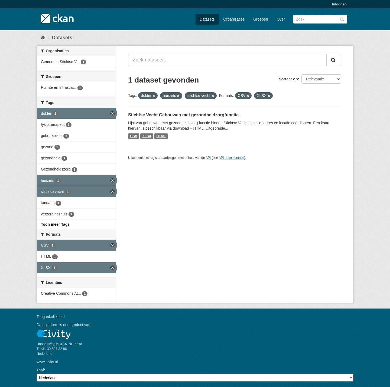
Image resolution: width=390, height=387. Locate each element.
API (208, 158)
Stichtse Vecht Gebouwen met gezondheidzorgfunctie (183, 115)
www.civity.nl (47, 362)
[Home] (43, 37)
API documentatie (231, 158)
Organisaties (234, 19)
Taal (40, 370)
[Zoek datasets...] (227, 60)
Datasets (207, 19)
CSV (133, 136)
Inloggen (339, 4)
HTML (161, 136)
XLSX (146, 136)
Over (281, 19)
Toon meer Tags (55, 224)
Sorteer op (288, 79)
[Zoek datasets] (320, 19)
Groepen (260, 19)
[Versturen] (342, 19)
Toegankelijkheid (51, 316)
